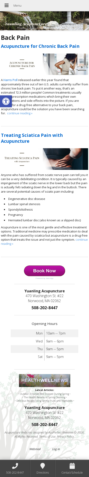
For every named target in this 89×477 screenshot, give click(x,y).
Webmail (35, 449)
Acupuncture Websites (18, 432)
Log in (56, 449)
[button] (6, 101)
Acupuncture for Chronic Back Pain (40, 46)
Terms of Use (47, 436)
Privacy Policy (65, 436)
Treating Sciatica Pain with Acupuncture (32, 138)
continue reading (19, 113)
